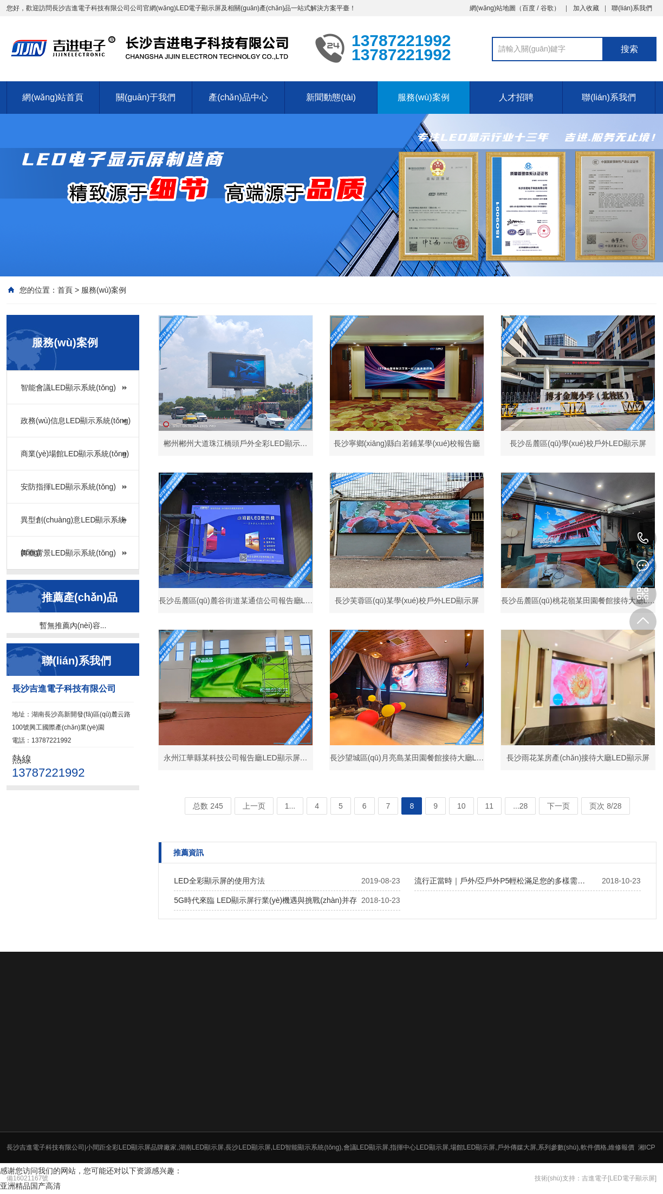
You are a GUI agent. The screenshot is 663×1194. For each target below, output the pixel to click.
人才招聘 (516, 97)
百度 (528, 8)
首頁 (65, 290)
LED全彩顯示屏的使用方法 (219, 880)
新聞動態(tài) (331, 97)
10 (461, 806)
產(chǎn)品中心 (238, 97)
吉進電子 (595, 1178)
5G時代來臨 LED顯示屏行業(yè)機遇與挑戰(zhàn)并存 (265, 900)
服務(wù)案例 (423, 97)
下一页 (558, 806)
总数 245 (208, 806)
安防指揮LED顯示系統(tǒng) (68, 486)
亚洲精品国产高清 (30, 1186)
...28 (520, 806)
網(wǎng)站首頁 (52, 97)
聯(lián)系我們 (632, 8)
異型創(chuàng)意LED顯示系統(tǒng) (73, 525)
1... (290, 806)
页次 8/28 (605, 806)
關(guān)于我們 (146, 97)
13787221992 (642, 538)
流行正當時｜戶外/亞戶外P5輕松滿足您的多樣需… (499, 880)
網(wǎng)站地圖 (493, 8)
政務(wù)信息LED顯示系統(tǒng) (76, 420)
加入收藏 (586, 8)
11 (489, 806)
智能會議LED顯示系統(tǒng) (68, 387)
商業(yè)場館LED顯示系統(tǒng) (75, 453)
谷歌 (547, 8)
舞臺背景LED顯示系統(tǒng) (68, 552)
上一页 (254, 806)
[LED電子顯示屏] (632, 1178)
